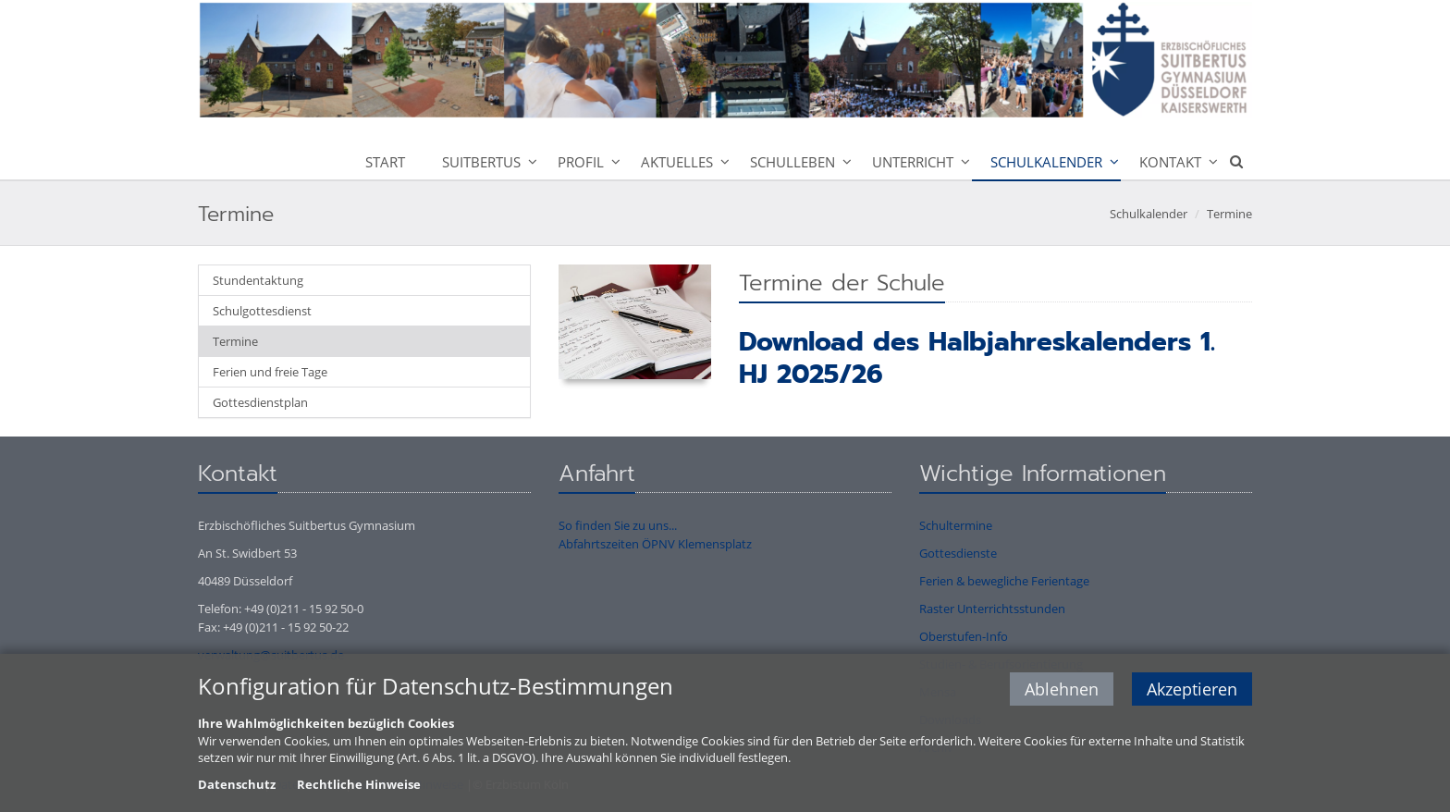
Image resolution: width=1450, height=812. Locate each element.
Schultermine (955, 525)
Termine (1229, 213)
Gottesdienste (958, 553)
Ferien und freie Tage (270, 371)
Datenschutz (237, 785)
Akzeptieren (1192, 691)
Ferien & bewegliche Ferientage (1004, 580)
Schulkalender (1046, 162)
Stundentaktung (258, 280)
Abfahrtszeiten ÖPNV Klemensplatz (655, 543)
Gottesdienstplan (260, 402)
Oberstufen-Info (963, 636)
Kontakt (1170, 162)
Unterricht (912, 162)
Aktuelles (677, 162)
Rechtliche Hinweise (359, 785)
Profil (581, 162)
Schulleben (792, 162)
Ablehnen (1062, 691)
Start (385, 162)
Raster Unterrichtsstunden (992, 608)
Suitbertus (481, 162)
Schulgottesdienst (262, 310)
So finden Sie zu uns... (618, 525)
